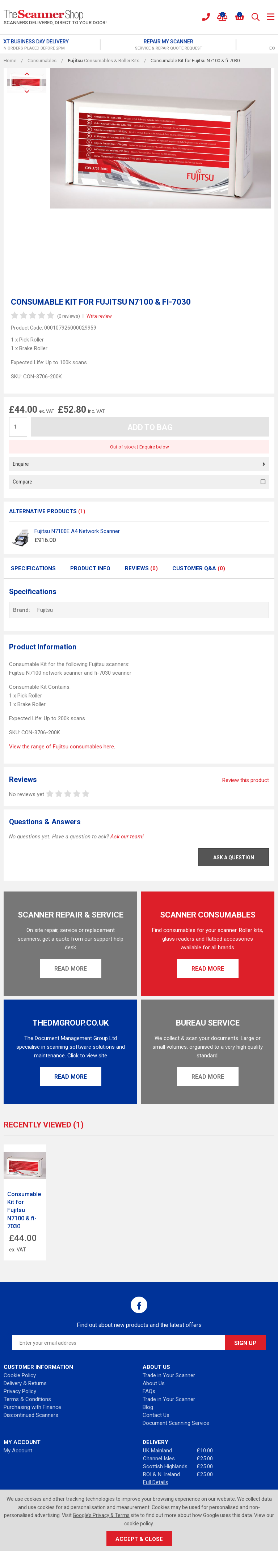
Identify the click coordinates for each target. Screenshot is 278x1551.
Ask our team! (127, 836)
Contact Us (156, 1415)
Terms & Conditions (27, 1399)
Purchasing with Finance (32, 1407)
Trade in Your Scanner (169, 1375)
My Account (18, 1450)
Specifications (33, 568)
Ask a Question (233, 857)
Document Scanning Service (176, 1423)
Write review (99, 316)
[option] (71, 45)
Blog (148, 1407)
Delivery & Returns (25, 1383)
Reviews (141, 568)
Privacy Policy (20, 1391)
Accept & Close (139, 1539)
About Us (154, 1383)
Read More (70, 968)
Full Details (155, 1482)
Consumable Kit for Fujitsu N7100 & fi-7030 (24, 1210)
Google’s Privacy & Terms (101, 1515)
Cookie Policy (20, 1375)
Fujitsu (45, 610)
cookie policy (138, 1523)
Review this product (245, 780)
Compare (139, 482)
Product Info (90, 568)
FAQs (149, 1391)
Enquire (139, 464)
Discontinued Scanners (31, 1415)
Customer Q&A (198, 568)
